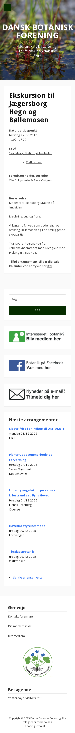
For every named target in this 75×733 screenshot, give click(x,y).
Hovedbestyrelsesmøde (27, 526)
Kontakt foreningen (21, 616)
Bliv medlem (16, 636)
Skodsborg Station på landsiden (30, 153)
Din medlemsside (20, 626)
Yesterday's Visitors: (22, 698)
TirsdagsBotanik (21, 551)
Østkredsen (34, 162)
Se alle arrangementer (28, 577)
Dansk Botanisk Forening (37, 31)
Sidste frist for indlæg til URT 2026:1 (36, 429)
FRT (48, 726)
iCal (49, 266)
